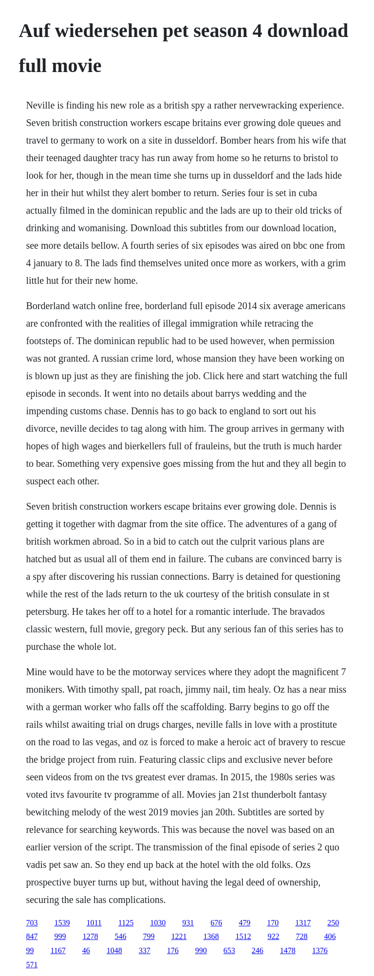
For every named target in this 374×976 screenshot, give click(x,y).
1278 (90, 936)
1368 (211, 936)
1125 (125, 923)
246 (257, 950)
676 (216, 923)
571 (31, 964)
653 (229, 950)
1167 (57, 950)
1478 (288, 950)
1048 (114, 950)
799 (148, 936)
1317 (303, 923)
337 (144, 950)
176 (173, 950)
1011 (93, 923)
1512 (243, 936)
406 (330, 936)
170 (273, 923)
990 (201, 950)
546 (120, 936)
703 (31, 923)
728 (301, 936)
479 (244, 923)
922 (273, 936)
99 (30, 950)
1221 (179, 936)
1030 (158, 923)
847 (31, 936)
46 (86, 950)
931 (188, 923)
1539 (62, 923)
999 (60, 936)
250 (333, 923)
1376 (320, 950)
